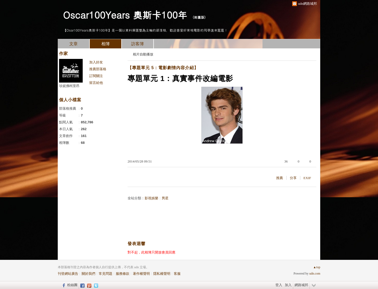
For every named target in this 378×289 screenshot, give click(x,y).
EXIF (307, 178)
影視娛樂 (151, 198)
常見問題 (105, 274)
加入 (288, 285)
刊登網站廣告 (68, 274)
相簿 (105, 44)
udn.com (314, 273)
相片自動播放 (143, 54)
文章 (73, 44)
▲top (316, 267)
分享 (293, 178)
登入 (278, 285)
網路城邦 (301, 285)
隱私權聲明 (161, 274)
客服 (177, 274)
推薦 (279, 178)
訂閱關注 (96, 76)
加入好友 (96, 62)
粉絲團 (72, 285)
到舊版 (199, 17)
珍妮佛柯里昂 (69, 86)
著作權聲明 (141, 274)
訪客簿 (137, 44)
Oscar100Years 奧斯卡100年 (125, 14)
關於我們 (88, 274)
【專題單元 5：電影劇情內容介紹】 (163, 67)
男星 (165, 198)
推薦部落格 (97, 69)
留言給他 (96, 83)
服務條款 (122, 274)
